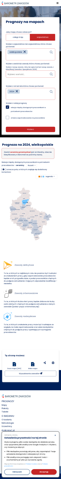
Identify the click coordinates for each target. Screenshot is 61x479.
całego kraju (18, 37)
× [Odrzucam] (55, 435)
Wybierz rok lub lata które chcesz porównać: (25, 86)
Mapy (4, 405)
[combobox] (30, 54)
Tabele (5, 411)
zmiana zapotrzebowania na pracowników (28, 118)
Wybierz (30, 129)
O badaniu (7, 419)
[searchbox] (8, 57)
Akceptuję (43, 472)
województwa (42, 37)
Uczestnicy (7, 426)
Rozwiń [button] (31, 165)
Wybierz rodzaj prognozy (16, 103)
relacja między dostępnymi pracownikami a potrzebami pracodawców (28, 109)
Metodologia (8, 423)
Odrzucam (17, 472)
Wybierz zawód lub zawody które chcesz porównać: (28, 63)
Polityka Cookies (31, 464)
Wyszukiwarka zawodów (30, 373)
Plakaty (5, 408)
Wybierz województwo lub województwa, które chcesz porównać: (29, 45)
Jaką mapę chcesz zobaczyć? (19, 32)
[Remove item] (24, 52)
